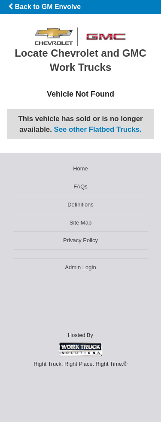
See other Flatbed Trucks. (98, 129)
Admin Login (80, 267)
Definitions (80, 204)
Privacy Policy (80, 240)
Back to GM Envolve (44, 6)
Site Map (80, 222)
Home (80, 168)
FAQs (80, 186)
